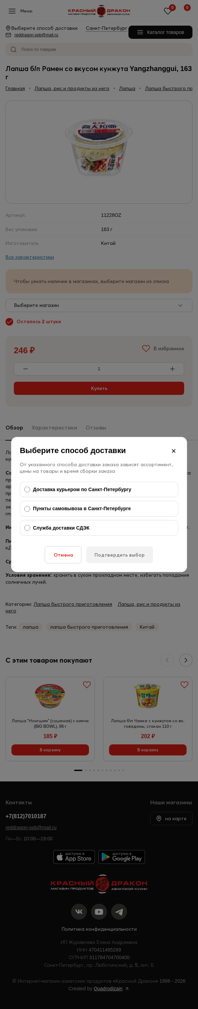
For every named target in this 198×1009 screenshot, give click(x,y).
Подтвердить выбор (119, 555)
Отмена (63, 555)
